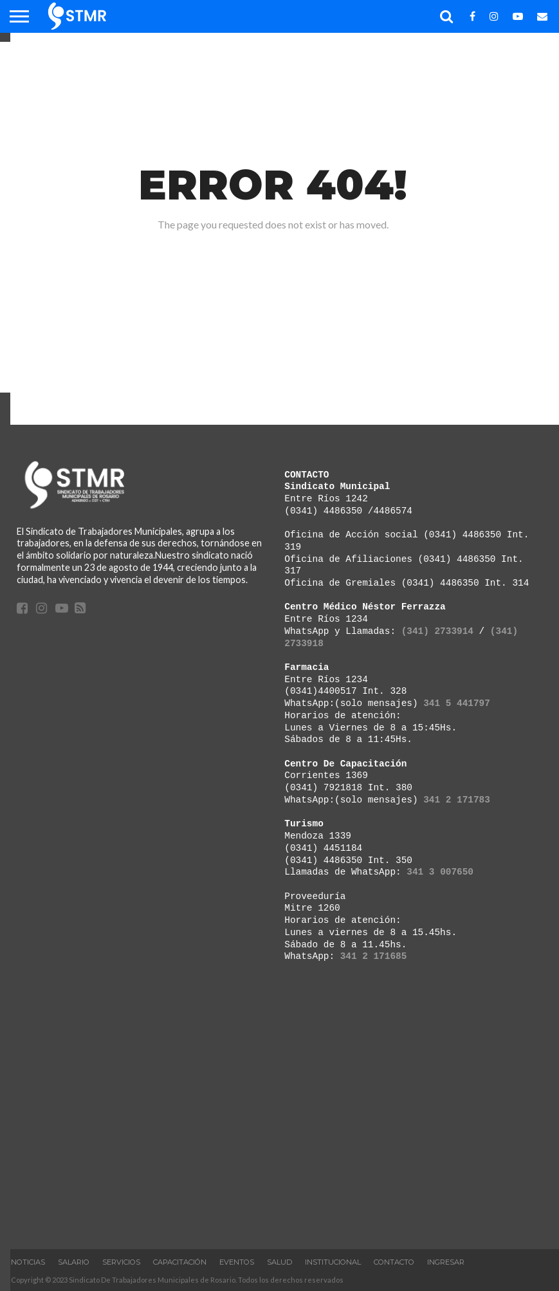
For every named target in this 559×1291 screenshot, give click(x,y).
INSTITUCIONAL (333, 1262)
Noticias (28, 1262)
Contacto (394, 1262)
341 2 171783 (456, 800)
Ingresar (445, 1262)
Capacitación (179, 1262)
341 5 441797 (456, 703)
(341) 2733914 (437, 631)
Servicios (121, 1262)
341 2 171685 (373, 956)
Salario (73, 1262)
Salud (279, 1262)
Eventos (236, 1262)
